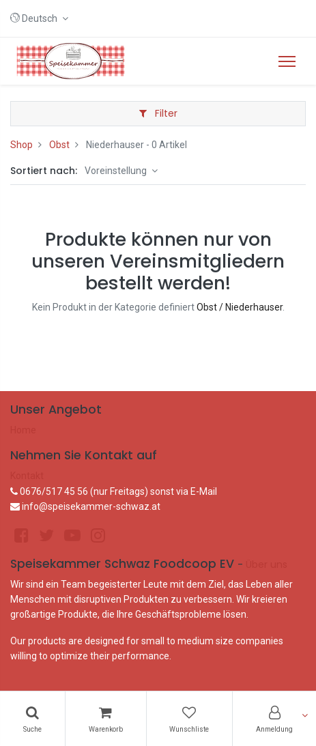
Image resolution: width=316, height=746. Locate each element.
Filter (158, 113)
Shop (21, 144)
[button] (39, 18)
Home (23, 430)
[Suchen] (32, 718)
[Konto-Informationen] (274, 718)
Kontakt (27, 475)
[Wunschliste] (190, 718)
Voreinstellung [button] (117, 170)
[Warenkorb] (106, 718)
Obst (59, 144)
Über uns (266, 564)
